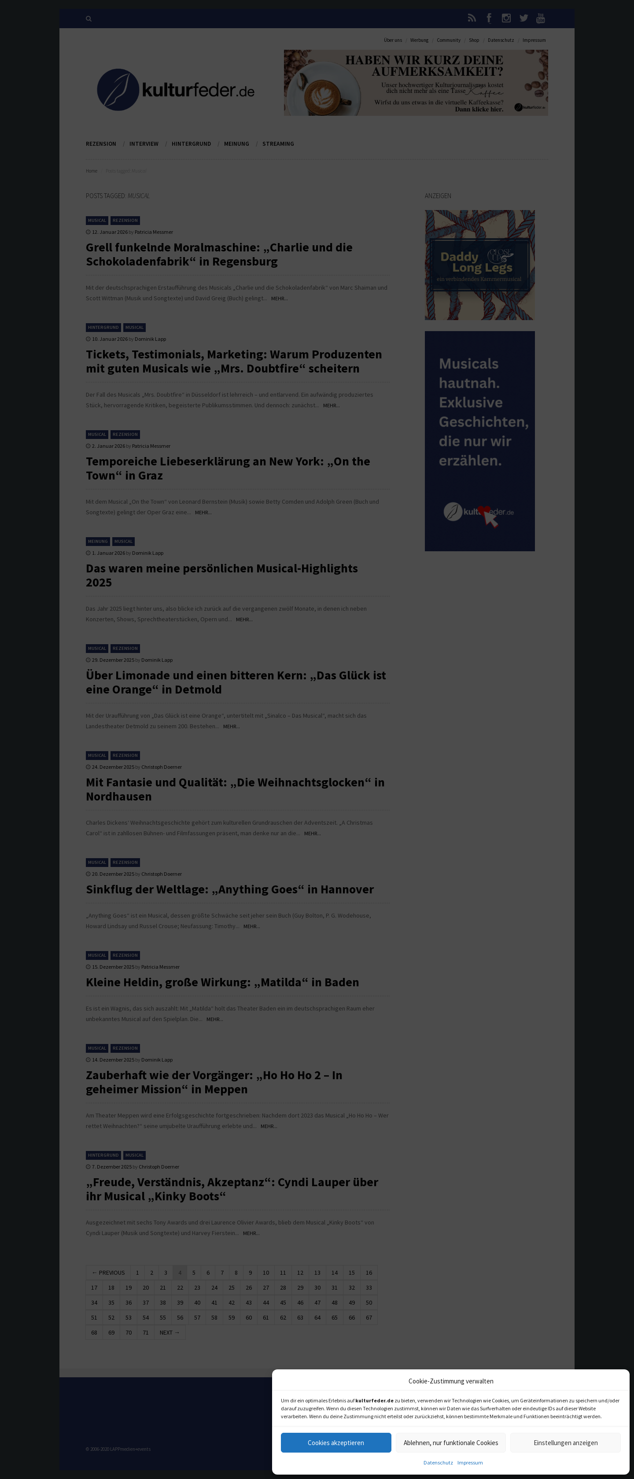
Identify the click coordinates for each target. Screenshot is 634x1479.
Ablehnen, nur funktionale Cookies (451, 1442)
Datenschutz (438, 1462)
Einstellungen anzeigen (566, 1442)
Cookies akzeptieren (336, 1442)
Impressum (470, 1462)
